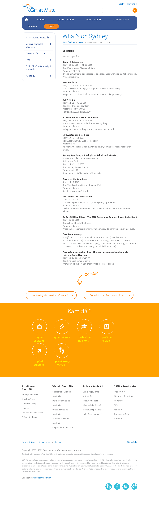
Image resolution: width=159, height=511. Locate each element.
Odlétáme (32, 26)
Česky (122, 3)
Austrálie (41, 19)
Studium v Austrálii (65, 19)
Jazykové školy (29, 399)
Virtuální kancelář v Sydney (39, 45)
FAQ (39, 59)
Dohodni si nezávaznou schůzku (110, 295)
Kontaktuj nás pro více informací (52, 295)
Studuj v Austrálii (30, 394)
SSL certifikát (125, 496)
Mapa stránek (45, 442)
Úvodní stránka (69, 42)
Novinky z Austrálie (39, 53)
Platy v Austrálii (90, 400)
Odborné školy (29, 403)
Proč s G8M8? (120, 391)
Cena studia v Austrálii (32, 412)
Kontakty (39, 75)
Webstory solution (42, 477)
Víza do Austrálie (121, 19)
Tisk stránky (132, 442)
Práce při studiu (29, 417)
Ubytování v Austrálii (93, 405)
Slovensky (132, 3)
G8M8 (51, 26)
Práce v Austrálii (93, 19)
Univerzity (26, 408)
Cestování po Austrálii (93, 409)
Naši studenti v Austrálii (39, 37)
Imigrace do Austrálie (62, 427)
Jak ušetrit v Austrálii (93, 414)
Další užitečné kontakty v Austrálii (39, 68)
